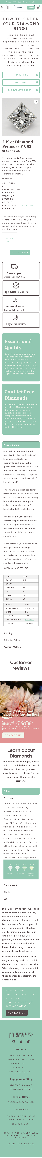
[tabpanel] (21, 540)
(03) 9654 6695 (21, 1125)
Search (31, 8)
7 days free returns (15, 325)
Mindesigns (27, 1145)
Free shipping (14, 274)
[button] (2, 7)
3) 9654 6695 (27, 2)
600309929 (27, 206)
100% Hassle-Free (14, 307)
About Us (21, 1050)
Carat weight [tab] (10, 886)
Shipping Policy (21, 1065)
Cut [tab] (5, 900)
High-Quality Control (16, 293)
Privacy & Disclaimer (21, 1061)
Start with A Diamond (21, 1086)
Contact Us (21, 1110)
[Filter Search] (24, 7)
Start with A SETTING (21, 1090)
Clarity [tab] (6, 893)
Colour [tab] (6, 792)
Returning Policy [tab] (11, 641)
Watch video (9, 241)
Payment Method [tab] (12, 648)
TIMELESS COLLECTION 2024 (21, 1103)
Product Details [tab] (11, 446)
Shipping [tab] (8, 634)
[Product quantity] (5, 253)
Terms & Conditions (21, 1057)
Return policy (21, 1069)
